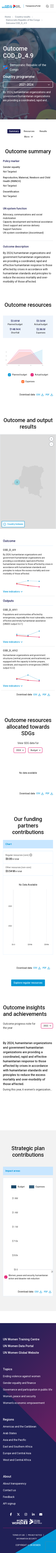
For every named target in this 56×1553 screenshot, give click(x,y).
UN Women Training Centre (21, 1339)
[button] (17, 482)
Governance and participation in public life (27, 1390)
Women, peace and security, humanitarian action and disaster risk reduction (28, 1277)
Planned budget (19, 374)
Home (8, 17)
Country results (22, 17)
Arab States (10, 1433)
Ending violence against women (21, 1376)
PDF (47, 394)
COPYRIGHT (21, 1545)
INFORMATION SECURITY (26, 1539)
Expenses (30, 381)
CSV (38, 394)
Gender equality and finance (19, 1383)
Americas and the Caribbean (19, 1427)
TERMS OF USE (19, 1535)
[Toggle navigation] (52, 6)
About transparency (14, 1484)
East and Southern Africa (17, 1447)
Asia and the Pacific (14, 1440)
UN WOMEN (35, 1545)
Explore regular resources (28, 982)
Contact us (9, 1490)
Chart (8, 844)
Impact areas (12, 1170)
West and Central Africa (17, 1460)
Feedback (8, 1497)
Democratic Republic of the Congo (23, 20)
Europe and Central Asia (17, 1453)
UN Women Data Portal (18, 1346)
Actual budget (41, 374)
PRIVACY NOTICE (35, 1535)
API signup (9, 1504)
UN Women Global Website (21, 1353)
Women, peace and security (19, 1396)
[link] (28, 591)
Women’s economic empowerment (24, 1403)
